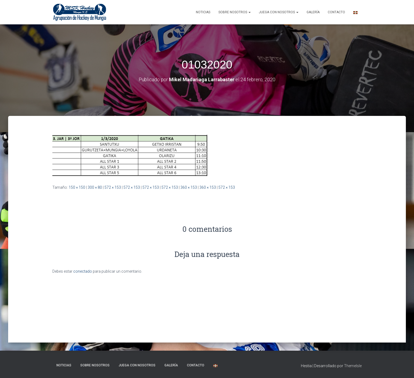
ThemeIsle (353, 366)
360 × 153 (188, 187)
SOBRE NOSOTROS (234, 12)
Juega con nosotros (278, 12)
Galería (313, 12)
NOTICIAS (203, 12)
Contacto (336, 12)
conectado (82, 271)
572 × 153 (112, 187)
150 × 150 (77, 187)
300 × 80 (95, 187)
